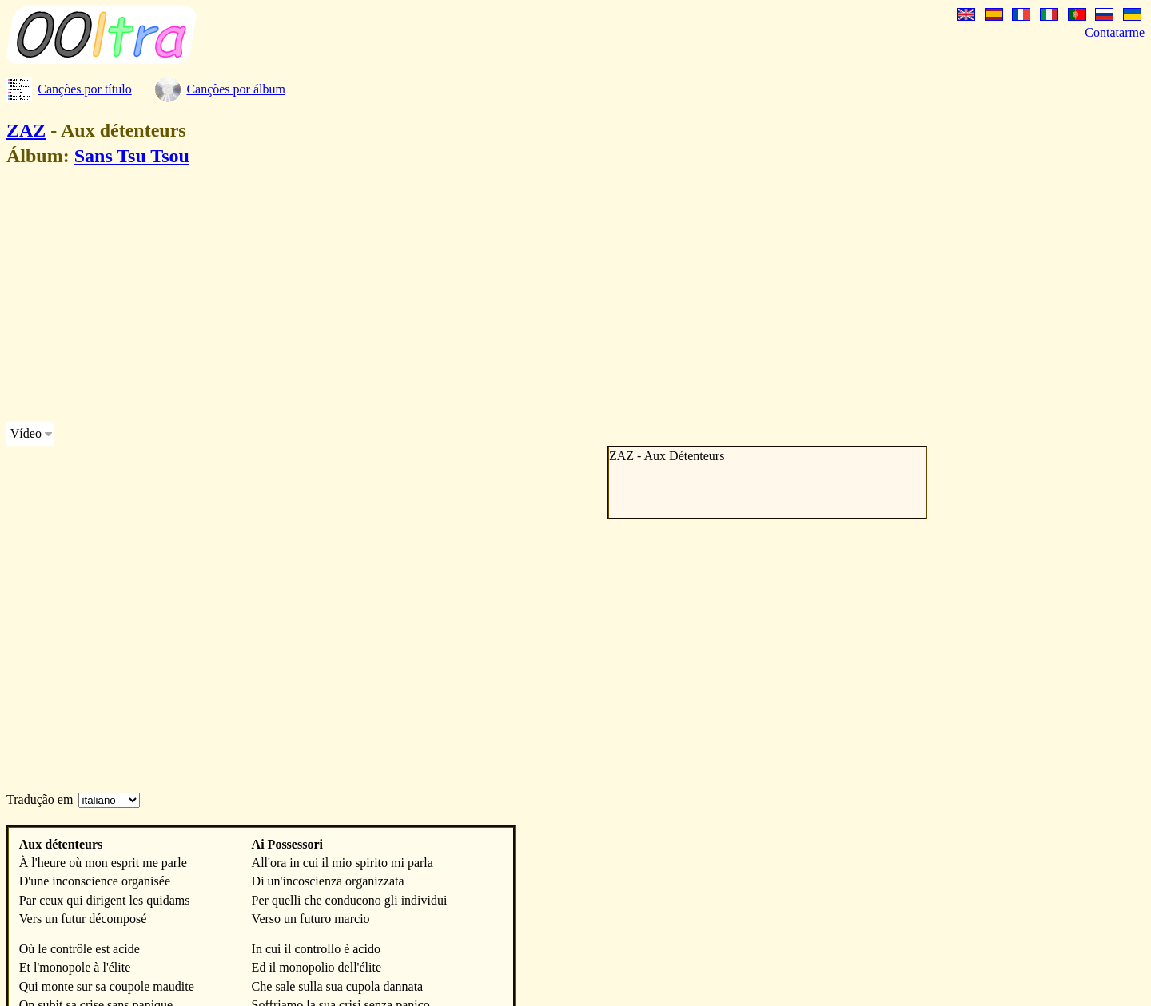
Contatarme (1115, 32)
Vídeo (26, 433)
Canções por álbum (235, 89)
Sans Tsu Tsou (131, 155)
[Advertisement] (486, 297)
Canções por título (84, 89)
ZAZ (26, 130)
